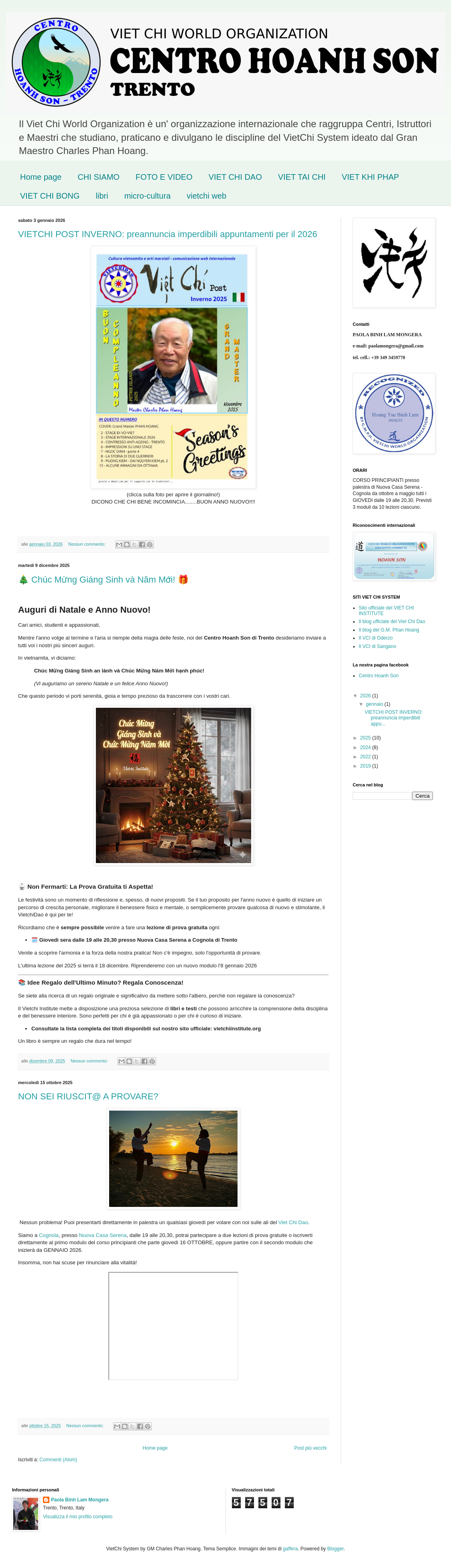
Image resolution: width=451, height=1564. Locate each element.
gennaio (375, 704)
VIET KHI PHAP (370, 177)
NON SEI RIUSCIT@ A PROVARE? (88, 1096)
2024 (366, 747)
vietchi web (206, 195)
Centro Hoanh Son (378, 675)
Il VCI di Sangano (377, 646)
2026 (366, 696)
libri (102, 195)
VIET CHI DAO (235, 177)
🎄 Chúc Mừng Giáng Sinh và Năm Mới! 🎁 (103, 580)
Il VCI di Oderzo (376, 638)
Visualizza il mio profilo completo (77, 1516)
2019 (366, 766)
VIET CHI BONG (50, 195)
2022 (366, 757)
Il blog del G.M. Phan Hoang (389, 630)
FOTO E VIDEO (164, 177)
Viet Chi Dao (293, 1222)
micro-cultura (147, 195)
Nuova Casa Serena (103, 1235)
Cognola (49, 1235)
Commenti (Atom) (58, 1459)
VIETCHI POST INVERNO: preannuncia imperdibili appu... (394, 718)
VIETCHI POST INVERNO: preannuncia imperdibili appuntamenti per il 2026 (167, 234)
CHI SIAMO (98, 177)
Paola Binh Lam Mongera (79, 1500)
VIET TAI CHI (302, 177)
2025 (366, 738)
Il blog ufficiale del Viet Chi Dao (392, 621)
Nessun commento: (87, 544)
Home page (40, 177)
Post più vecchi (310, 1448)
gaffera (290, 1549)
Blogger (335, 1549)
